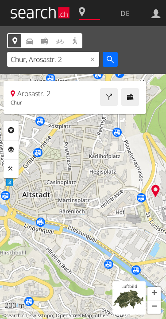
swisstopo (41, 315)
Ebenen (11, 149)
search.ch (16, 315)
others (102, 315)
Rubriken (11, 130)
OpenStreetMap (74, 315)
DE (125, 13)
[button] (154, 293)
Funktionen (11, 169)
